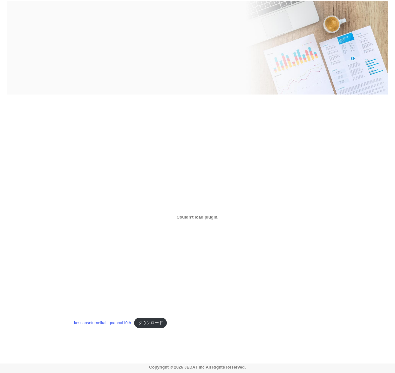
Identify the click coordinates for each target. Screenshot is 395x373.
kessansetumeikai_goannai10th (102, 322)
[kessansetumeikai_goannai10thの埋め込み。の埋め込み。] (197, 217)
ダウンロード (150, 322)
